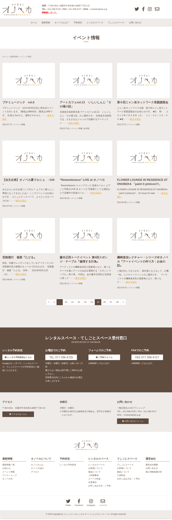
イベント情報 (19, 126)
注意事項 (92, 484)
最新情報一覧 (8, 466)
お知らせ (6, 470)
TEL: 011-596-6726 (61, 358)
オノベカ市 (7, 480)
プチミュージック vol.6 (18, 103)
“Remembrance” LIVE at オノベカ (82, 181)
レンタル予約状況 (68, 466)
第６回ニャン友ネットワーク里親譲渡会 (142, 103)
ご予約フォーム (105, 358)
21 (72, 303)
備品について (94, 473)
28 (117, 303)
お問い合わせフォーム (133, 422)
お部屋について (95, 470)
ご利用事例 (93, 477)
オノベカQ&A (37, 470)
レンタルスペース (95, 23)
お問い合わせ (135, 23)
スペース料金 (94, 480)
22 (79, 303)
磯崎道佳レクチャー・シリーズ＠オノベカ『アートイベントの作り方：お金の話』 (142, 262)
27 (111, 303)
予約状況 (78, 23)
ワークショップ (9, 477)
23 (85, 303)
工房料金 (121, 477)
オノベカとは (37, 466)
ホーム (34, 23)
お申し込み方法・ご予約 (99, 487)
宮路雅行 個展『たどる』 (19, 258)
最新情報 (46, 23)
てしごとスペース (116, 23)
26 (104, 303)
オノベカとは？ (62, 23)
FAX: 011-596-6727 (147, 358)
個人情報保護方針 (154, 473)
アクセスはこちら (19, 415)
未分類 (86, 130)
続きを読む (74, 124)
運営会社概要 (152, 466)
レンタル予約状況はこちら (19, 358)
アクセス (35, 473)
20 (66, 303)
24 (92, 303)
